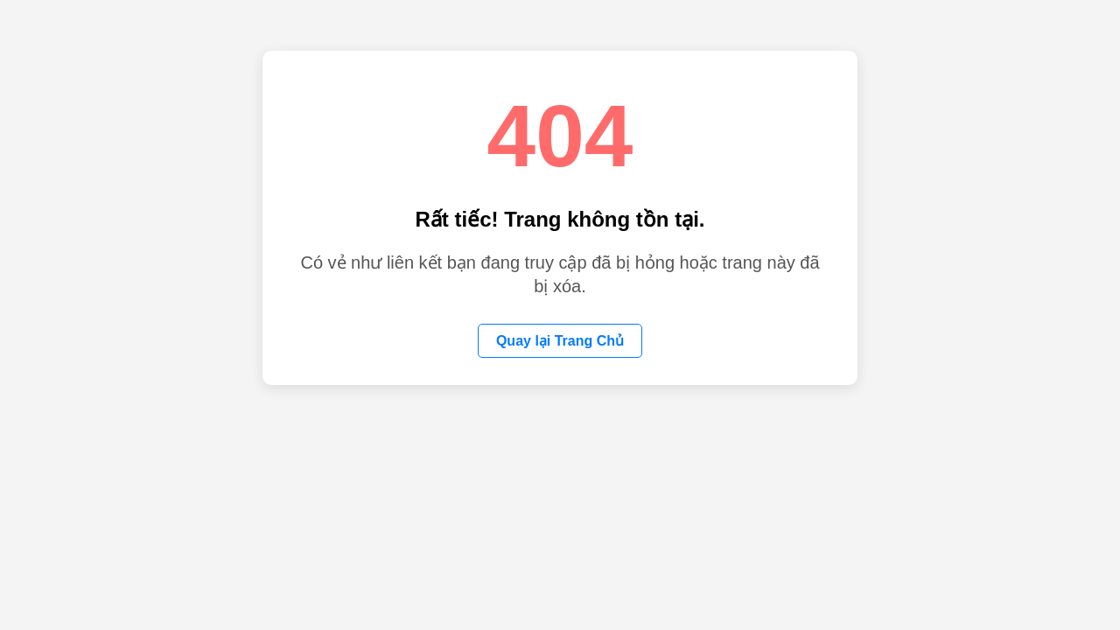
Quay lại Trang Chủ (560, 340)
